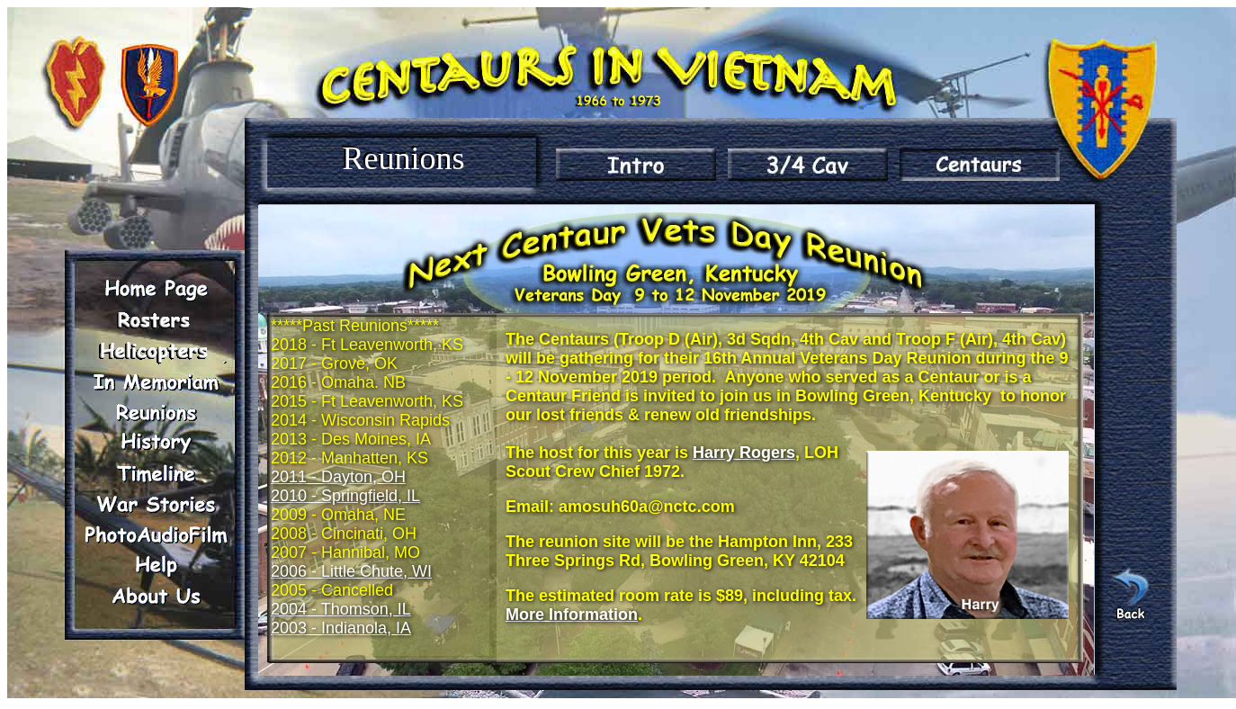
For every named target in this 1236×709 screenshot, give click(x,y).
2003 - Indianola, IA (341, 628)
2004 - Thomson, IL (341, 609)
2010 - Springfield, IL (345, 496)
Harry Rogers (744, 453)
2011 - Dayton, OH (338, 477)
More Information (572, 615)
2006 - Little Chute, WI (351, 571)
